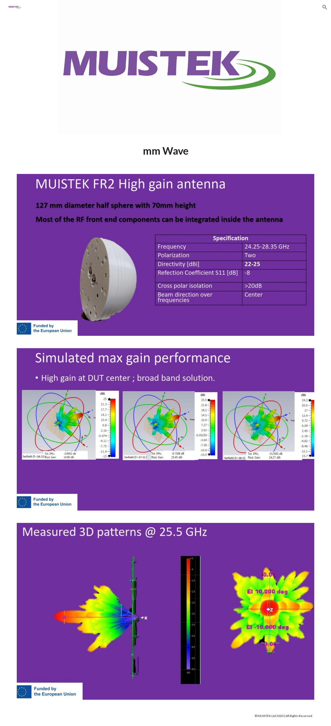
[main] (165, 151)
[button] (325, 7)
